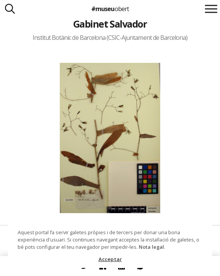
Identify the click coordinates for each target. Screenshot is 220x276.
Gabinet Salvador (110, 23)
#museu (109, 9)
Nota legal (151, 246)
